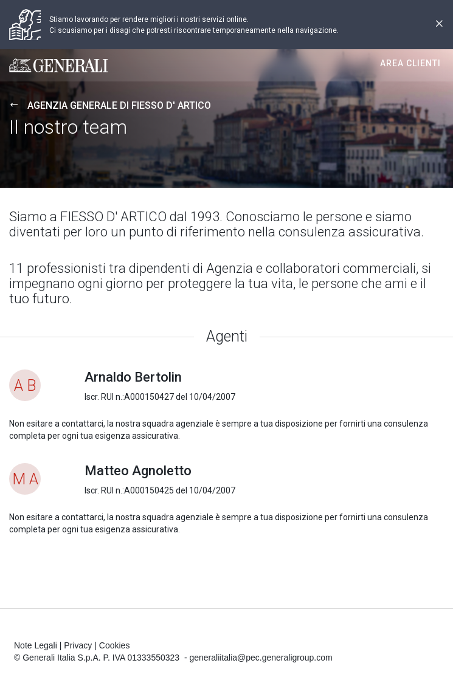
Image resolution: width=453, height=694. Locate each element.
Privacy (78, 645)
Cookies (114, 645)
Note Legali (35, 645)
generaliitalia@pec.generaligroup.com (260, 657)
